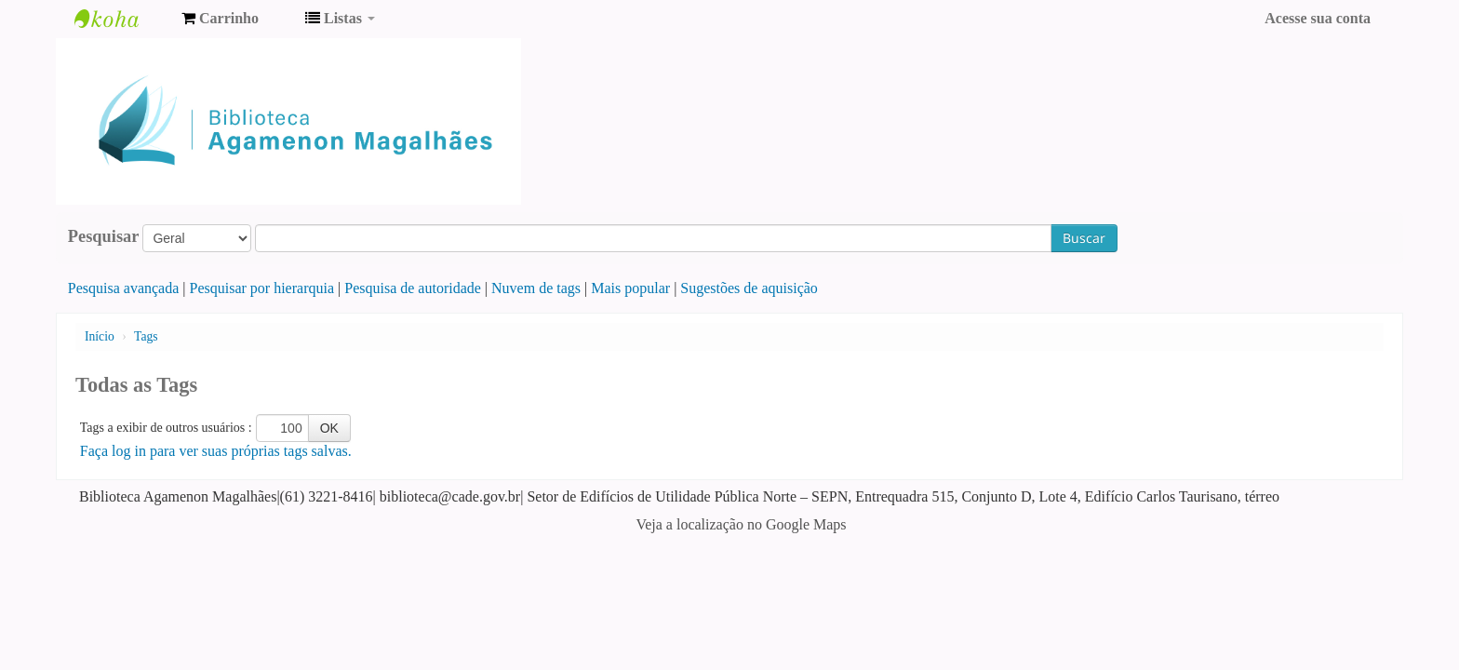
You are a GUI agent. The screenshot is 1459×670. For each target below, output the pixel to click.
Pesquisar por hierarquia (262, 288)
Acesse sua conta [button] (1318, 18)
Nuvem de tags (536, 288)
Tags (145, 336)
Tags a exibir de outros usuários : (166, 428)
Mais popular (630, 288)
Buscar (1084, 238)
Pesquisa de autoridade (412, 288)
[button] (220, 18)
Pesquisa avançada (124, 288)
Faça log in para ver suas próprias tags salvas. (216, 451)
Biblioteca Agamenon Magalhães (120, 18)
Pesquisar (104, 236)
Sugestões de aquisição (749, 288)
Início (99, 336)
